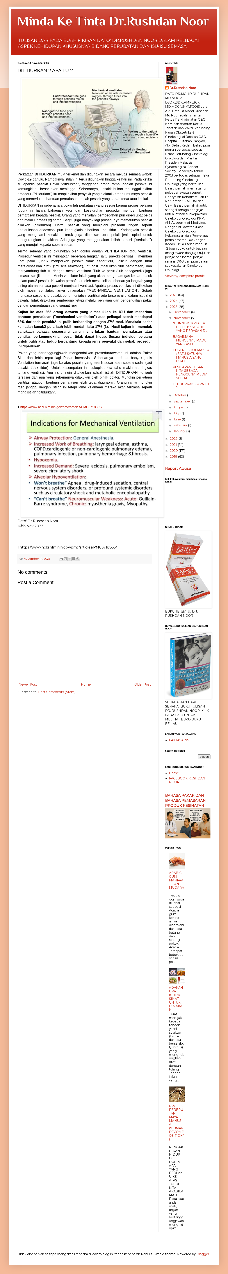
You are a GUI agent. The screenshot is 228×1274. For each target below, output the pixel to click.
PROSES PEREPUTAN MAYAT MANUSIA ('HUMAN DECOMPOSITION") (176, 1122)
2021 (174, 445)
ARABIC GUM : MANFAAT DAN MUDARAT (176, 882)
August (179, 407)
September (182, 401)
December (182, 312)
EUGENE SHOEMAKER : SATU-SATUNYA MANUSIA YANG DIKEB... (191, 355)
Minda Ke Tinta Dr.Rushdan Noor (113, 21)
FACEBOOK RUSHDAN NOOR (187, 780)
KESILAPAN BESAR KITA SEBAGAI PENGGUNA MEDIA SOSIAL (190, 372)
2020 (174, 451)
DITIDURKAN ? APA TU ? (191, 386)
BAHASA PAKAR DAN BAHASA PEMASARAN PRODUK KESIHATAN (185, 800)
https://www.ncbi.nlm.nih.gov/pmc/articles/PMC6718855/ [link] (61, 407)
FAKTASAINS (179, 740)
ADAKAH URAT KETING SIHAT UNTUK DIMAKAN (176, 999)
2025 (174, 295)
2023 (174, 307)
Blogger (203, 1254)
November (182, 318)
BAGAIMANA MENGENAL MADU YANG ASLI (190, 340)
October (180, 395)
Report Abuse (178, 468)
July (176, 413)
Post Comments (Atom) (56, 692)
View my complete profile (185, 276)
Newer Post (28, 684)
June (177, 419)
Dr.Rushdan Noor (182, 88)
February (180, 425)
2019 (174, 457)
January (179, 431)
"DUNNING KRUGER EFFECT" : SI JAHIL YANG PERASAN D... (190, 327)
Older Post (142, 684)
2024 (174, 301)
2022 (174, 439)
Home (86, 684)
